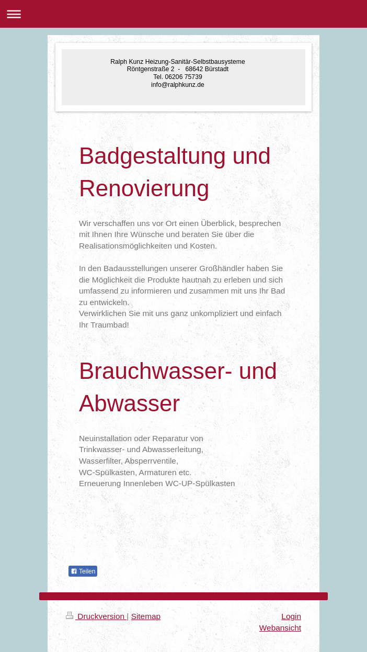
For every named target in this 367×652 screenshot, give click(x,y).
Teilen (83, 571)
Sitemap (145, 616)
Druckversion (96, 616)
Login (291, 616)
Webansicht (280, 627)
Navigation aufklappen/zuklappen (183, 14)
